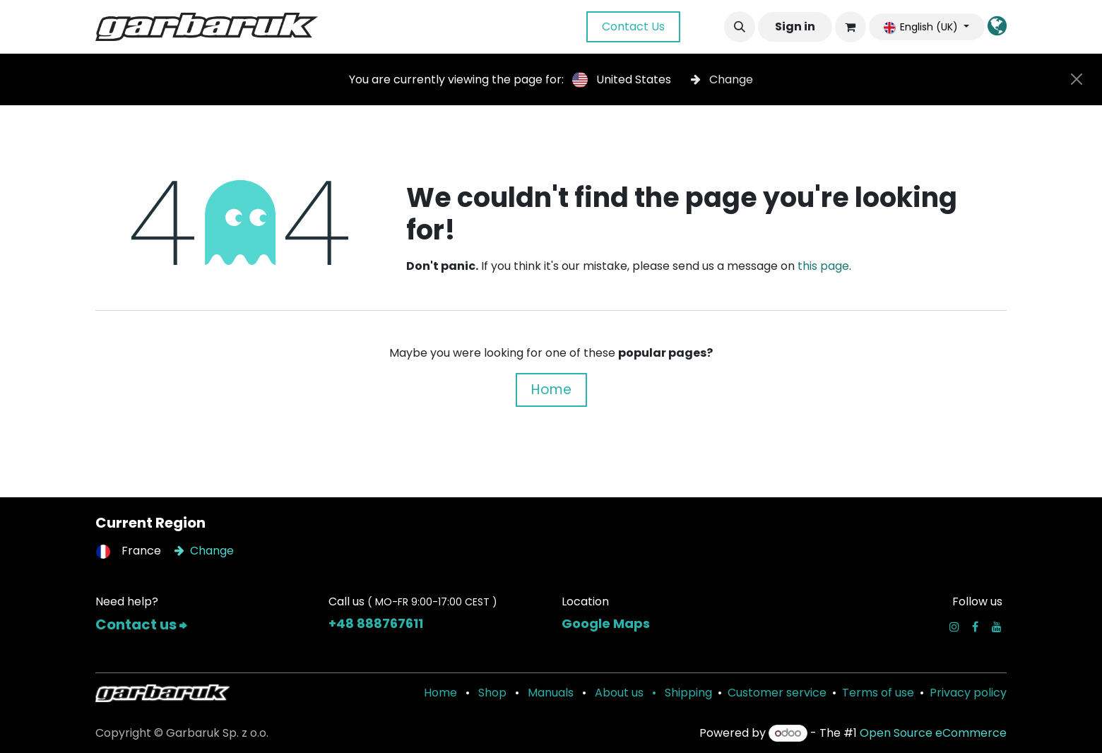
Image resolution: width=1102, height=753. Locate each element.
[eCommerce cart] (850, 26)
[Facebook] (975, 626)
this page (823, 266)
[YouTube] (997, 626)
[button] (739, 26)
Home (551, 389)
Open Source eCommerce (933, 733)
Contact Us (633, 26)
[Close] (1076, 79)
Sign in (795, 26)
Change (722, 79)
